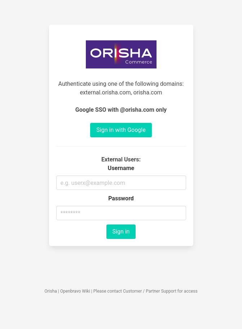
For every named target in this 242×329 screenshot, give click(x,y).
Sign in (121, 231)
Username (121, 168)
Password (121, 198)
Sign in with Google (120, 129)
